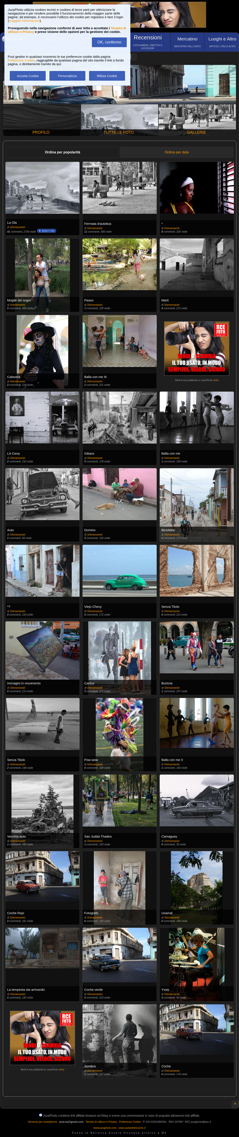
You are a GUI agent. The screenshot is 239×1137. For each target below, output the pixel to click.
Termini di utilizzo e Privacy (101, 1121)
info (216, 380)
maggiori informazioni (24, 21)
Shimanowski (17, 227)
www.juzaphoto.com (105, 1127)
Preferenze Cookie (21, 60)
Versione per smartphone (42, 1121)
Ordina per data (177, 152)
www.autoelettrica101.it (132, 1127)
